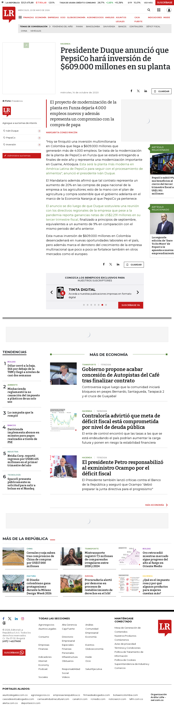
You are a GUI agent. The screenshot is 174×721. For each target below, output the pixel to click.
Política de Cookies (125, 659)
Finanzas (43, 648)
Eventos (89, 644)
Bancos (122, 27)
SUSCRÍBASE (164, 2)
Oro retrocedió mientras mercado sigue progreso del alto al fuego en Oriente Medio (155, 559)
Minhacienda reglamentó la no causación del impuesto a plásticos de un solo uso (24, 395)
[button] (50, 293)
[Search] (149, 10)
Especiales (68, 644)
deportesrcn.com (30, 702)
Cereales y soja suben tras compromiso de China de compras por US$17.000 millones (41, 559)
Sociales (43, 676)
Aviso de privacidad (125, 643)
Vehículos (35, 31)
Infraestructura (70, 656)
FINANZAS (28, 17)
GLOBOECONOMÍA (76, 17)
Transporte (92, 548)
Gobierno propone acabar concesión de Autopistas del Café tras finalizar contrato (120, 375)
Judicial (89, 575)
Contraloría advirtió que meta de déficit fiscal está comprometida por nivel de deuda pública (121, 421)
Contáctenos (122, 639)
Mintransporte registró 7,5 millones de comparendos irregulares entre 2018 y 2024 (99, 559)
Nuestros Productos (125, 635)
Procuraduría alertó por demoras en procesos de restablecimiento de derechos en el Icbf (99, 586)
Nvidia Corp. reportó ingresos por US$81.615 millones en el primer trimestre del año (23, 460)
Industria (13, 452)
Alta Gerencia (69, 624)
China (24, 31)
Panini (79, 27)
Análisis (89, 624)
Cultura (31, 575)
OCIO (62, 17)
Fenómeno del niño (62, 27)
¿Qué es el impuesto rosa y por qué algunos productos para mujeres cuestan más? (156, 586)
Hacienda (148, 575)
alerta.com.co (10, 702)
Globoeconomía (94, 648)
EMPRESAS (53, 17)
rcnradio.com (98, 698)
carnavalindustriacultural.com (53, 698)
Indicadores (45, 656)
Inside (88, 656)
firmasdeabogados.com (96, 694)
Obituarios (67, 660)
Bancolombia (93, 27)
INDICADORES (155, 17)
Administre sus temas (17, 155)
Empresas (44, 644)
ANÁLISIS (109, 17)
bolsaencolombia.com (125, 694)
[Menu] (20, 17)
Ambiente (13, 385)
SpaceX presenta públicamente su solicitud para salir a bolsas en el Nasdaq (22, 483)
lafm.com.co (136, 698)
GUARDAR (161, 91)
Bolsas (12, 362)
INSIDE (166, 17)
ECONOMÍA (40, 17)
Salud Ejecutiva (93, 668)
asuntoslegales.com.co (15, 694)
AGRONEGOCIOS (95, 17)
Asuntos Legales (47, 628)
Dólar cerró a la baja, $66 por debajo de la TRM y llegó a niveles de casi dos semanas (24, 370)
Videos (65, 676)
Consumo (44, 636)
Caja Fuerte (68, 628)
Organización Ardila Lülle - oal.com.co (159, 696)
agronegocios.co (40, 694)
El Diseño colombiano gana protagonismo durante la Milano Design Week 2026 (39, 586)
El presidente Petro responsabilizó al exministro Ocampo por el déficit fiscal (122, 468)
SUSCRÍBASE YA (131, 305)
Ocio (88, 660)
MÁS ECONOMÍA (154, 505)
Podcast (43, 668)
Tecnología (14, 475)
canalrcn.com (80, 698)
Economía (90, 636)
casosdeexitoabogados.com (18, 698)
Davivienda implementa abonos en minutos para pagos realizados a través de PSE (23, 436)
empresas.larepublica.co (66, 694)
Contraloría (136, 27)
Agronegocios (46, 624)
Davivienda (109, 27)
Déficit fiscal (153, 27)
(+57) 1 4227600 (12, 640)
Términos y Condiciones (127, 647)
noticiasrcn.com (117, 698)
